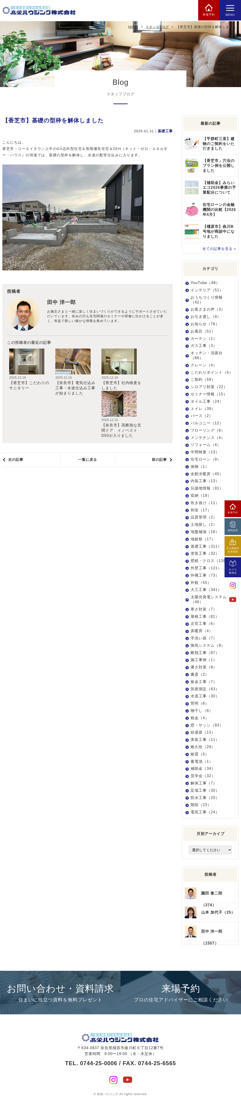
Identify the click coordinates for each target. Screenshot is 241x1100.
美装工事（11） (205, 740)
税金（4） (200, 718)
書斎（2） (200, 674)
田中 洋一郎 (61, 302)
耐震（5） (200, 754)
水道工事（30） (205, 696)
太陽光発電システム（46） (209, 599)
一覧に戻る (87, 417)
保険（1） (200, 467)
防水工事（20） (205, 797)
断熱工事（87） (205, 652)
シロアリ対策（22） (209, 387)
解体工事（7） (204, 783)
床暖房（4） (202, 631)
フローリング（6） (208, 430)
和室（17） (201, 510)
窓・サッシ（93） (207, 725)
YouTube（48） (205, 283)
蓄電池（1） (202, 761)
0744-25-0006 (98, 1062)
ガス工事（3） (204, 346)
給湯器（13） (203, 732)
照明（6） (200, 703)
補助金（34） (203, 769)
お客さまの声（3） (208, 309)
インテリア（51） (207, 290)
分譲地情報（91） (207, 488)
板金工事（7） (204, 682)
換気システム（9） (208, 645)
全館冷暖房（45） (207, 474)
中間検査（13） (205, 452)
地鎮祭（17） (203, 539)
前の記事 (159, 417)
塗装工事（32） (205, 553)
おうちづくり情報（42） (207, 299)
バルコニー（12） (207, 423)
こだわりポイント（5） (212, 372)
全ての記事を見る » (219, 249)
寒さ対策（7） (204, 609)
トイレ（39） (203, 408)
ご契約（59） (203, 379)
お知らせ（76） (205, 324)
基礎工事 (165, 131)
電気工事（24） (205, 812)
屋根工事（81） (205, 616)
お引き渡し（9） (206, 317)
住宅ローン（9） (206, 459)
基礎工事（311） (206, 546)
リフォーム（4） (206, 445)
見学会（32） (203, 776)
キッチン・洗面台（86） (207, 355)
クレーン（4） (204, 365)
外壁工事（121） (206, 568)
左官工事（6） (204, 624)
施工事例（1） (204, 660)
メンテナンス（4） (208, 438)
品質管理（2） (204, 517)
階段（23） (201, 805)
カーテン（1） (204, 338)
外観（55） (201, 583)
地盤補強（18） (205, 532)
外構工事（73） (205, 575)
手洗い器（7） (204, 638)
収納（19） (201, 496)
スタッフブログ (157, 27)
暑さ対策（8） (204, 667)
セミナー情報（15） (209, 394)
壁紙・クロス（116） (210, 561)
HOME (133, 27)
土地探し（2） (204, 524)
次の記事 (15, 417)
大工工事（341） (206, 590)
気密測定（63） (205, 689)
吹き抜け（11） (205, 503)
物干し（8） (202, 711)
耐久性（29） (203, 747)
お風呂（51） (203, 331)
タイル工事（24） (207, 401)
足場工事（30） (205, 790)
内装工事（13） (205, 481)
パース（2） (202, 416)
